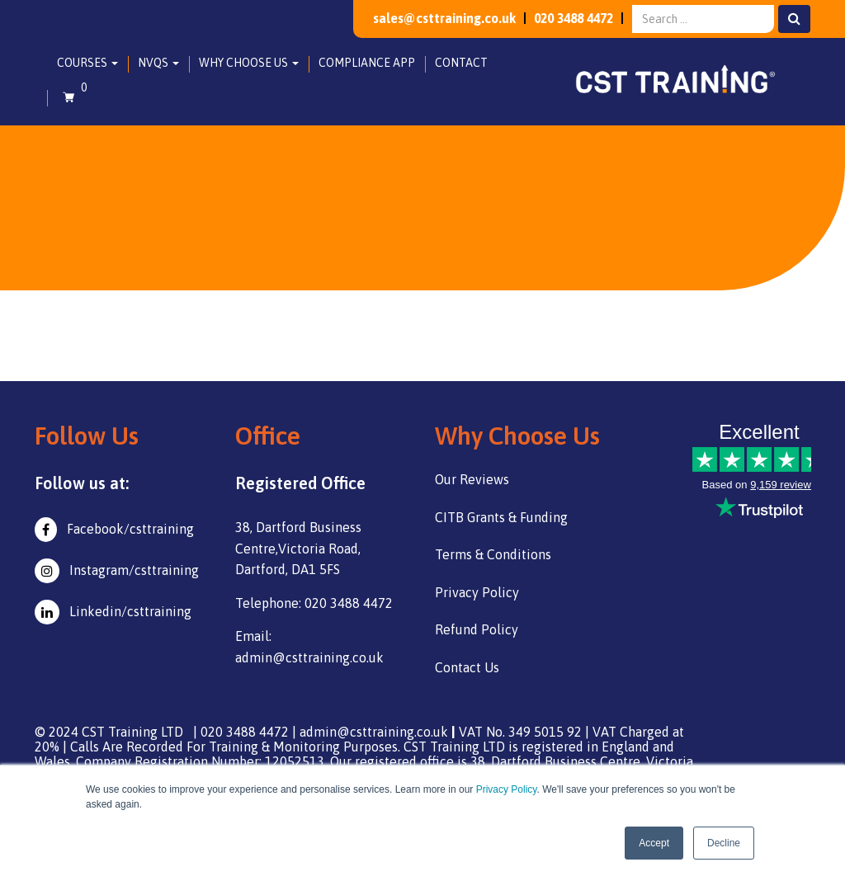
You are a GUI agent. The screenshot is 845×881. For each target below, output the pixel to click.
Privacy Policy (506, 789)
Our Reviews (472, 479)
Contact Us (467, 667)
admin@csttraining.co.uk (374, 731)
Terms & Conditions (493, 554)
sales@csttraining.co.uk (430, 18)
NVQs (158, 62)
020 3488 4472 (568, 18)
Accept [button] (654, 843)
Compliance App (367, 62)
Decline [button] (723, 843)
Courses (87, 62)
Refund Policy (476, 629)
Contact (461, 62)
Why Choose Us (249, 62)
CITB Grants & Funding (501, 517)
